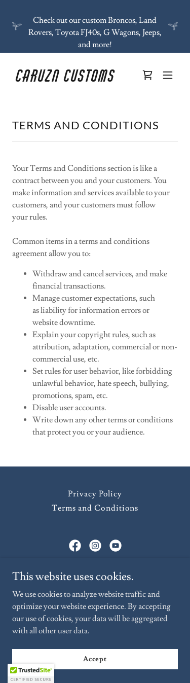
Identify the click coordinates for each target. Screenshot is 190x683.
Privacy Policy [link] (95, 494)
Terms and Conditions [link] (95, 508)
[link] (70, 79)
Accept (95, 658)
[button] (168, 75)
